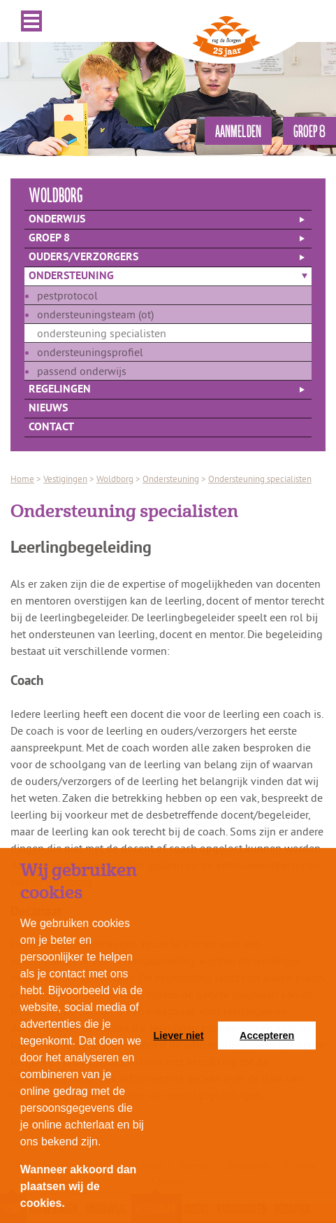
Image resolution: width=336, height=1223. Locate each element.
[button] (70, 1205)
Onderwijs (57, 220)
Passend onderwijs (81, 371)
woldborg (56, 194)
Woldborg (114, 478)
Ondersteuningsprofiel (90, 352)
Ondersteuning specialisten (101, 333)
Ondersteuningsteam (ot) (95, 314)
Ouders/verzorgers (83, 257)
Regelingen (60, 390)
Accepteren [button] (267, 1035)
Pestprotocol (67, 295)
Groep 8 (49, 239)
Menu (31, 20)
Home (22, 478)
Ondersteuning (71, 276)
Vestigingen (65, 478)
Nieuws (48, 409)
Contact (51, 427)
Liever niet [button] (179, 1035)
